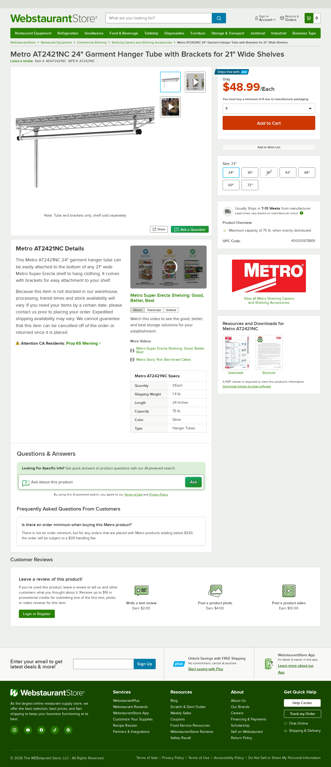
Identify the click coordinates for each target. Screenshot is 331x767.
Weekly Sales (180, 713)
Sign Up (144, 664)
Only (226, 79)
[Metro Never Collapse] (269, 354)
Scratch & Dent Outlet (187, 707)
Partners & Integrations (131, 732)
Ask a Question (189, 229)
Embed (171, 310)
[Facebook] (41, 730)
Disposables (174, 33)
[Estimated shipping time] (301, 213)
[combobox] (159, 18)
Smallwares (94, 33)
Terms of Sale (147, 758)
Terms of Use (133, 494)
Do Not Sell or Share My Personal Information (284, 758)
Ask (193, 482)
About (137, 310)
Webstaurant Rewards (130, 707)
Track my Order (302, 714)
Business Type (304, 33)
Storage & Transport (228, 33)
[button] (170, 82)
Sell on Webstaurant (247, 732)
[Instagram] (14, 730)
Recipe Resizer (125, 725)
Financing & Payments (248, 719)
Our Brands (240, 707)
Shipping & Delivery (302, 731)
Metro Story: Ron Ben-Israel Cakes (163, 360)
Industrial (278, 33)
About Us (238, 701)
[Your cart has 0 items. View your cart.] (313, 18)
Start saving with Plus (205, 669)
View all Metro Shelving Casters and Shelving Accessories (269, 301)
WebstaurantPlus (126, 701)
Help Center (302, 703)
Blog (174, 701)
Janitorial (257, 33)
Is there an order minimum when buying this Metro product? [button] (77, 524)
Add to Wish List (269, 147)
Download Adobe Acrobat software (247, 386)
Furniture (198, 33)
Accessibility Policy (229, 758)
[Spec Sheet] (236, 354)
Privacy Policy (158, 494)
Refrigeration (67, 33)
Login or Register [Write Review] (37, 614)
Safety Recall (180, 738)
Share (159, 229)
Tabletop (151, 33)
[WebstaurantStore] (52, 693)
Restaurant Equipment (33, 33)
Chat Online (296, 723)
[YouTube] (28, 730)
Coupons (177, 719)
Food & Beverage (124, 33)
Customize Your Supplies (133, 719)
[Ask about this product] (111, 482)
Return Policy (241, 738)
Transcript (154, 310)
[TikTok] (55, 730)
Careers (237, 713)
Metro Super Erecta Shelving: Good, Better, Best (170, 350)
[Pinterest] (68, 730)
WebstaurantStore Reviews (191, 732)
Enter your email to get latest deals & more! (36, 664)
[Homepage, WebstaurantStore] (53, 18)
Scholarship (240, 725)
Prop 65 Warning (82, 343)
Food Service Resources (190, 725)
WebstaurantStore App (131, 713)
